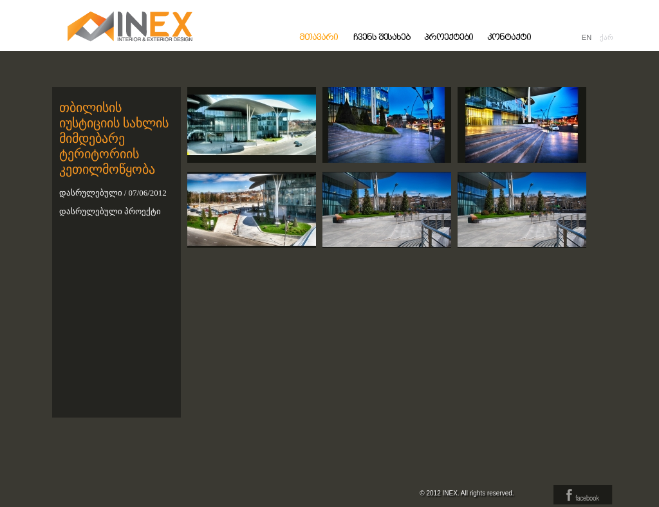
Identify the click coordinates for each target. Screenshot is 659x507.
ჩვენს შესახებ (382, 37)
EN (586, 37)
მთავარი (318, 37)
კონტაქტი (509, 37)
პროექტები (449, 37)
